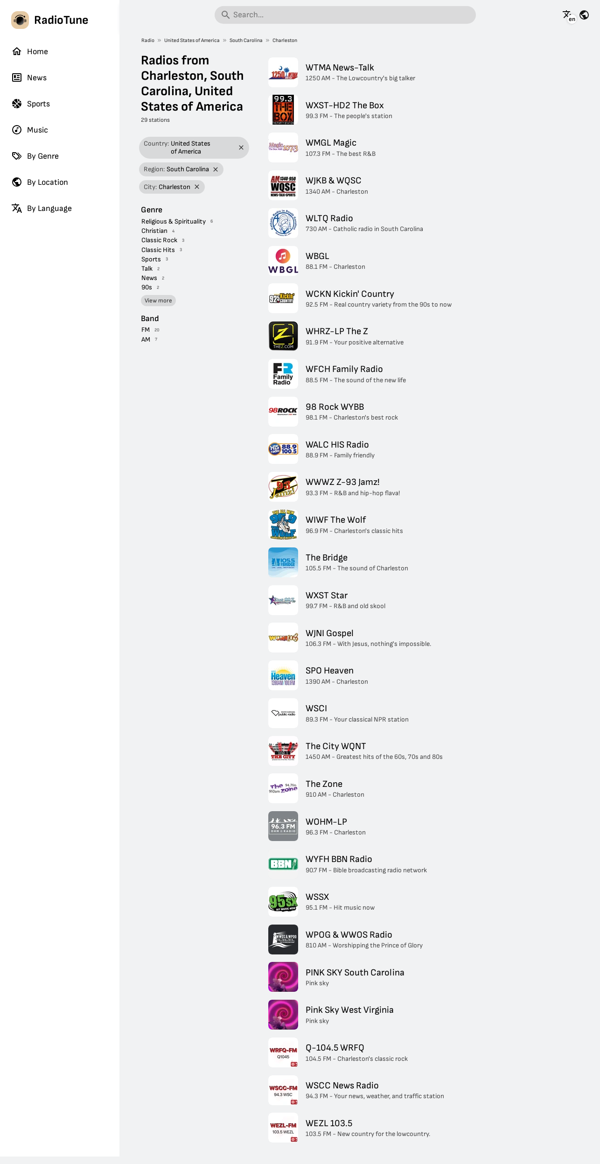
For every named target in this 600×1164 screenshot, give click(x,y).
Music (29, 129)
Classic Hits (158, 250)
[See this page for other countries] (584, 15)
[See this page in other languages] (568, 15)
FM (145, 330)
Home (29, 51)
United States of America (192, 40)
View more (158, 300)
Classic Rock (159, 240)
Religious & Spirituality (173, 221)
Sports (30, 103)
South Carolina (246, 40)
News (29, 77)
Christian (154, 231)
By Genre (35, 155)
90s (146, 287)
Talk (147, 269)
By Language (41, 208)
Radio (147, 40)
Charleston (284, 40)
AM (145, 340)
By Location (39, 182)
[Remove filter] (241, 147)
